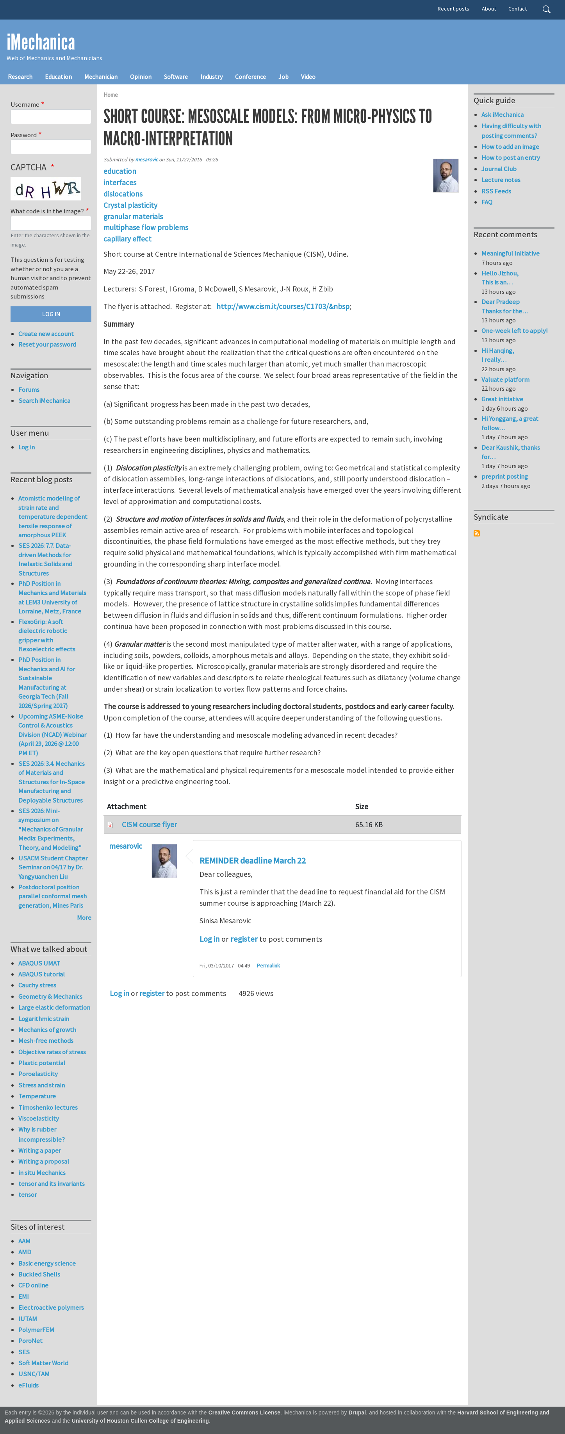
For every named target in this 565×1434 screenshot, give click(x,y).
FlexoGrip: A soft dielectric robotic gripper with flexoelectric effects (46, 635)
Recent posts (453, 8)
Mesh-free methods (45, 1040)
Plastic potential (41, 1063)
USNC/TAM (34, 1374)
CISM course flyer (149, 824)
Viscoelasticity (38, 1118)
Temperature (37, 1096)
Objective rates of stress (52, 1052)
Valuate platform (505, 379)
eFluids (28, 1385)
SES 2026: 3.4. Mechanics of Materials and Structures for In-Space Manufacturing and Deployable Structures (51, 782)
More (84, 917)
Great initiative (502, 399)
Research (20, 76)
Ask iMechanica (502, 114)
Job (283, 76)
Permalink (268, 965)
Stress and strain (41, 1085)
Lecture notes (500, 179)
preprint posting (504, 476)
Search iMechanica (44, 400)
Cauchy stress (37, 985)
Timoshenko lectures (48, 1107)
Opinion (140, 76)
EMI (23, 1296)
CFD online (33, 1285)
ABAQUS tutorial (41, 974)
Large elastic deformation (54, 1007)
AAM (24, 1241)
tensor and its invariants (51, 1183)
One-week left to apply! (514, 330)
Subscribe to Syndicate (477, 533)
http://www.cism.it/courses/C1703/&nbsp (282, 306)
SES (24, 1352)
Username (25, 104)
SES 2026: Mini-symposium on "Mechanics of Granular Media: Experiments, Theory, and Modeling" (50, 829)
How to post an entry (510, 157)
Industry (211, 76)
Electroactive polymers (51, 1307)
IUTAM (27, 1318)
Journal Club (499, 168)
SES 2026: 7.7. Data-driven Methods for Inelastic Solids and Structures (45, 559)
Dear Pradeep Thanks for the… (504, 306)
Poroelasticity (38, 1073)
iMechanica (41, 42)
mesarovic (146, 159)
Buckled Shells (39, 1274)
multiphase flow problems (145, 227)
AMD (24, 1252)
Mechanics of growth (47, 1029)
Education (58, 76)
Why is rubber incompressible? (41, 1134)
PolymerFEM (36, 1329)
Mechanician (101, 76)
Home (110, 94)
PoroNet (30, 1340)
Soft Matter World (43, 1363)
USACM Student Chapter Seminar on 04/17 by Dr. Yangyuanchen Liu (52, 867)
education (119, 171)
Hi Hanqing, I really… (497, 355)
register (244, 939)
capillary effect (127, 238)
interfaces (119, 182)
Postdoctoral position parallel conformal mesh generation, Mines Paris (52, 896)
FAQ (486, 202)
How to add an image (510, 146)
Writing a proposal (43, 1161)
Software (176, 76)
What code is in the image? (47, 211)
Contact (517, 8)
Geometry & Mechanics (50, 996)
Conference (250, 76)
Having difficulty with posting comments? (511, 131)
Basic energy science (47, 1263)
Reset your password (47, 344)
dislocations (123, 193)
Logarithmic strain (43, 1018)
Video (308, 76)
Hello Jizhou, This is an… (500, 278)
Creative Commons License (245, 1413)
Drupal (357, 1413)
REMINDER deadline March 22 (253, 861)
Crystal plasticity (130, 205)
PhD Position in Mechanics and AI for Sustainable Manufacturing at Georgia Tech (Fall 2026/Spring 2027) (46, 682)
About (489, 8)
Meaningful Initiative (510, 253)
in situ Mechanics (42, 1172)
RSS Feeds (496, 191)
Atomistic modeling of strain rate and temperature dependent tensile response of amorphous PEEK (52, 516)
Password (24, 135)
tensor (27, 1194)
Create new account (46, 333)
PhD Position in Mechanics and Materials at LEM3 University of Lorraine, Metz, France (52, 597)
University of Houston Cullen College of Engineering (140, 1421)
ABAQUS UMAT (39, 963)
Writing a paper (39, 1150)
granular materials (133, 216)
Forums (28, 389)
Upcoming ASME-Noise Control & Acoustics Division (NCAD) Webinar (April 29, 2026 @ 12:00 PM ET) (52, 734)
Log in (210, 939)
